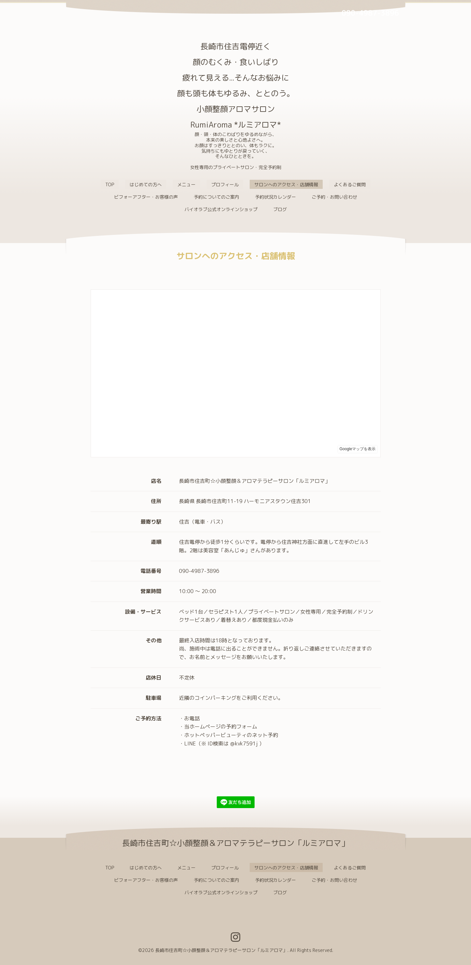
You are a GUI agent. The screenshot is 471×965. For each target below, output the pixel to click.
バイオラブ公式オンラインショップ (221, 209)
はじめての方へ (146, 184)
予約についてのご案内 (216, 197)
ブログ (280, 209)
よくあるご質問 (350, 184)
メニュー (186, 184)
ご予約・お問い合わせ (334, 197)
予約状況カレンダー (275, 197)
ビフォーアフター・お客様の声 (146, 197)
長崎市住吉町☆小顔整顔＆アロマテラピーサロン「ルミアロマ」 (221, 950)
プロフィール (225, 184)
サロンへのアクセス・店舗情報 (286, 184)
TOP (109, 184)
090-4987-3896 (370, 13)
